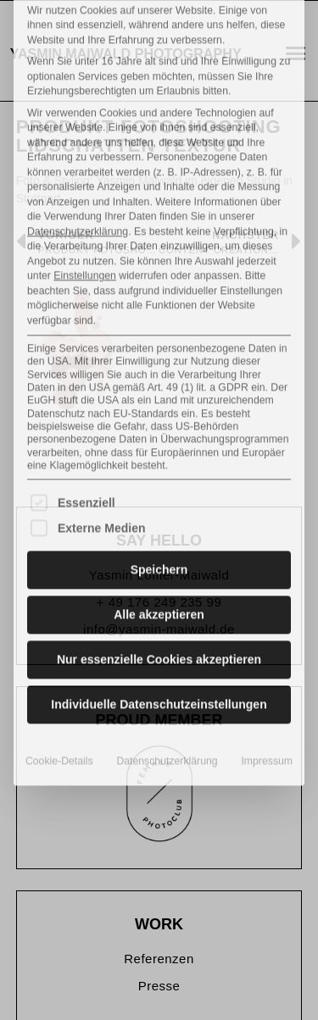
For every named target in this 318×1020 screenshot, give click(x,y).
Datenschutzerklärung (77, 92)
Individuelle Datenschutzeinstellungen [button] (158, 565)
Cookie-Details (59, 622)
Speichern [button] (159, 430)
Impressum (267, 622)
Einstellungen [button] (84, 136)
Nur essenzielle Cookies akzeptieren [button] (159, 520)
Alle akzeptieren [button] (159, 475)
